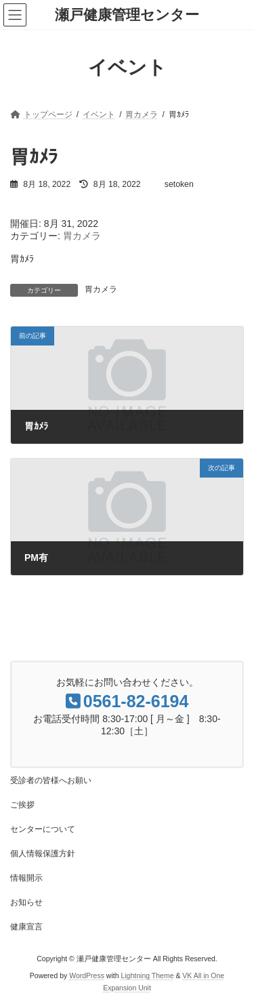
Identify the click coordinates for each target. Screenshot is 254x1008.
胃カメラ (82, 235)
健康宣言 (26, 926)
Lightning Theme (147, 975)
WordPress (86, 975)
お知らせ (26, 902)
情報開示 (26, 878)
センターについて (42, 829)
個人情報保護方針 (42, 853)
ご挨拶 (22, 805)
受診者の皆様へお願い (50, 780)
